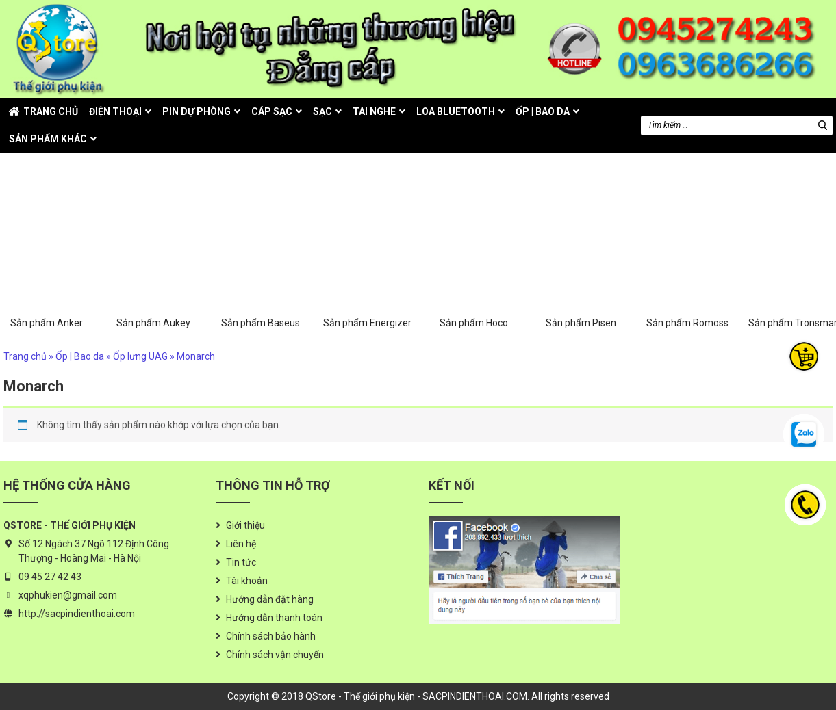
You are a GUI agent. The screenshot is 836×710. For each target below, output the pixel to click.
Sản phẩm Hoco (474, 251)
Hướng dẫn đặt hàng (270, 599)
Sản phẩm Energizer (367, 251)
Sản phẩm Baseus (260, 251)
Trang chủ (50, 111)
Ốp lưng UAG (140, 356)
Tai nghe (374, 111)
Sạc (322, 111)
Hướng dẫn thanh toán (274, 617)
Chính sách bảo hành (271, 636)
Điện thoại (115, 111)
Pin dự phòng (196, 111)
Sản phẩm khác (48, 138)
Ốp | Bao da (543, 111)
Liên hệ (241, 543)
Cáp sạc (271, 111)
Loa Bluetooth (455, 111)
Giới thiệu (245, 525)
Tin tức (241, 562)
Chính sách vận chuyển (275, 654)
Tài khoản (247, 580)
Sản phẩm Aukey (153, 251)
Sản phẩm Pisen (581, 251)
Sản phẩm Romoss (687, 251)
